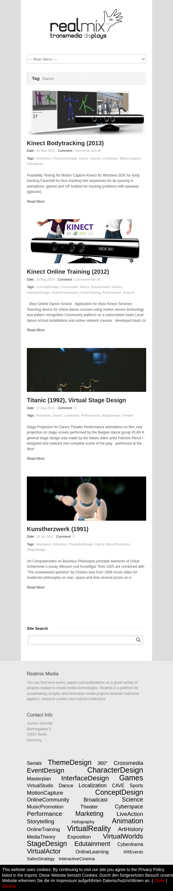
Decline (9, 886)
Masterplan (39, 778)
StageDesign (111, 415)
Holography (83, 821)
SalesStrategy (41, 858)
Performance (111, 292)
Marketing (89, 813)
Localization (93, 785)
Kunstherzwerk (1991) (58, 529)
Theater (127, 415)
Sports (136, 785)
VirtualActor (35, 163)
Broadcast (95, 800)
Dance (84, 158)
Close (159, 880)
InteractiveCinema (77, 858)
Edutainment (100, 287)
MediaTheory (41, 836)
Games (95, 158)
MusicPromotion (118, 544)
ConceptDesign (47, 287)
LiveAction (110, 158)
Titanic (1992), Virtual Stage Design (76, 400)
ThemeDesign (70, 762)
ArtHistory (59, 544)
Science (129, 292)
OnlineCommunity (65, 292)
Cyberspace (129, 807)
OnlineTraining (90, 292)
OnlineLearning (92, 851)
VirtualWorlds (123, 836)
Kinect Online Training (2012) (68, 271)
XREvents (133, 851)
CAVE (118, 785)
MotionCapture (130, 158)
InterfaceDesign (38, 292)
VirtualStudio (40, 785)
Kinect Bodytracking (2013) (65, 143)
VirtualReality (89, 828)
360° (103, 763)
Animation (43, 158)
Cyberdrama (130, 844)
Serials (34, 763)
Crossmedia (69, 287)
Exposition (79, 837)
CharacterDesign (65, 158)
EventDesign (45, 770)
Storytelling (40, 821)
